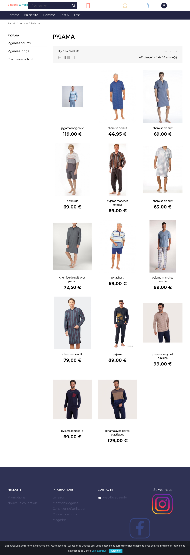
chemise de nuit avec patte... (72, 279)
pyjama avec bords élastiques (117, 432)
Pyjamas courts (19, 43)
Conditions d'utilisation (69, 508)
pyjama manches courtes (162, 279)
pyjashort (117, 277)
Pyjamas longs (18, 51)
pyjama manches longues (117, 202)
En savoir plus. (99, 551)
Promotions (16, 497)
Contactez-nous (103, 5)
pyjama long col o (72, 430)
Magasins (59, 520)
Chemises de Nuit (21, 59)
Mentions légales (65, 503)
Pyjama (13, 35)
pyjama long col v (72, 128)
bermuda (72, 200)
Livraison (59, 497)
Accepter (115, 551)
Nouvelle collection (22, 503)
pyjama (117, 354)
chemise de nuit (117, 128)
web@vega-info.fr (116, 497)
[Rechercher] (52, 5)
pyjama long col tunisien (163, 355)
